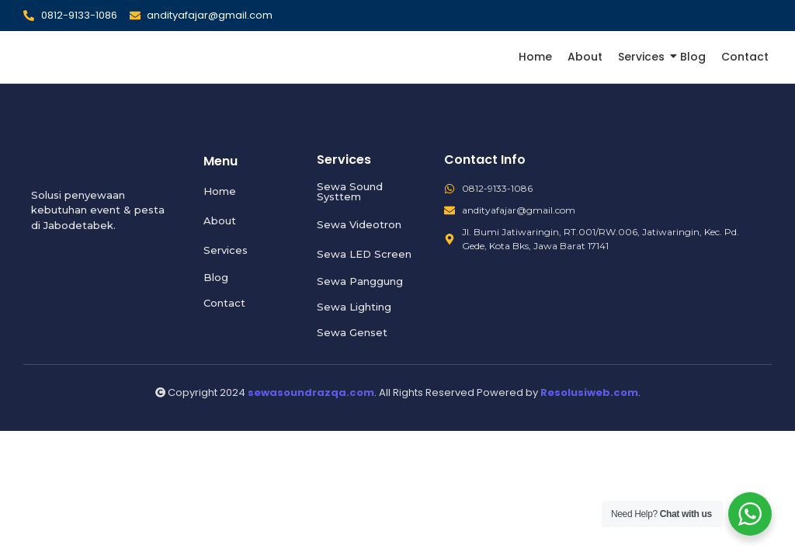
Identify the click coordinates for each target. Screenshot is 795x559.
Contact (745, 56)
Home (535, 56)
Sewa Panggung (360, 281)
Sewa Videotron (359, 224)
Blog (693, 56)
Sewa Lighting (354, 306)
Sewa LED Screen (364, 254)
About (585, 56)
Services (643, 56)
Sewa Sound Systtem (350, 191)
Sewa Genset (352, 332)
